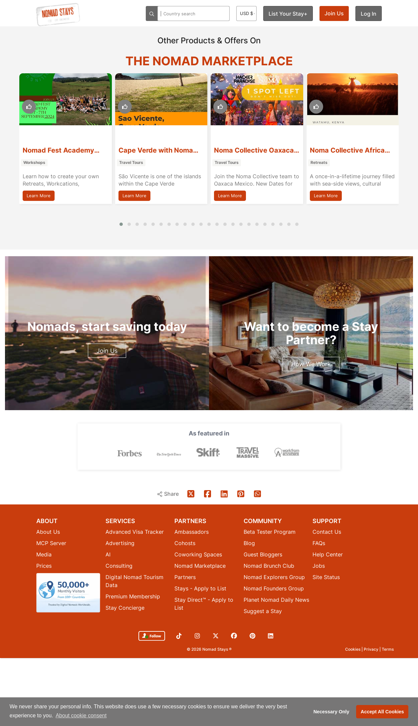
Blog (249, 543)
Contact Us (327, 531)
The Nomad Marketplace (209, 61)
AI (107, 554)
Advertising (119, 543)
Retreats (319, 162)
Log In (368, 13)
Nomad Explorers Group (274, 577)
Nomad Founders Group (274, 588)
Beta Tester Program (270, 531)
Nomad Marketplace (200, 565)
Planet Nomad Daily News (276, 599)
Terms (388, 649)
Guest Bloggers (263, 554)
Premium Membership (132, 596)
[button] (121, 224)
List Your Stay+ (288, 13)
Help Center (328, 554)
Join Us (334, 13)
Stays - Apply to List (200, 588)
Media (44, 554)
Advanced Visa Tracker (134, 531)
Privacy (371, 649)
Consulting (118, 565)
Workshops (34, 162)
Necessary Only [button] (331, 711)
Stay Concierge (124, 607)
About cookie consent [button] (81, 715)
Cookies (353, 649)
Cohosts (184, 543)
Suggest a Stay (263, 611)
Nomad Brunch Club (269, 565)
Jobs (319, 565)
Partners (185, 577)
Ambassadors (191, 531)
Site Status (326, 577)
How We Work (311, 364)
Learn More (39, 195)
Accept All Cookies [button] (382, 711)
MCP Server (51, 543)
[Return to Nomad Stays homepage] (58, 14)
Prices (44, 565)
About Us (48, 531)
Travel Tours (131, 162)
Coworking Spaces (198, 554)
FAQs (319, 543)
